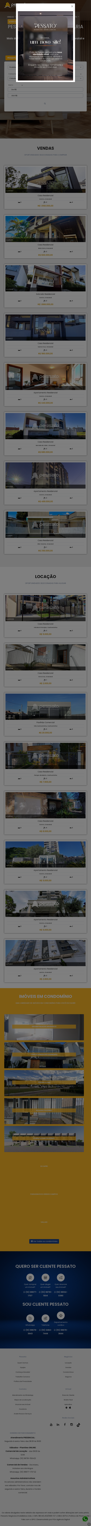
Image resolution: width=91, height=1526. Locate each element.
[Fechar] (72, 6)
